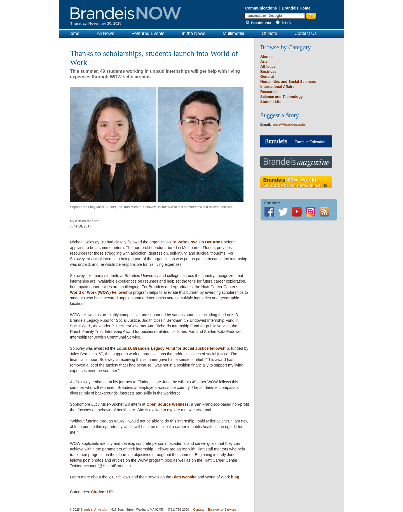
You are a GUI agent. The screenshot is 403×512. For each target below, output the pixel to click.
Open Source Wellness (167, 404)
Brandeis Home (296, 8)
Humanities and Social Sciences (288, 81)
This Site (287, 23)
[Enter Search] (274, 16)
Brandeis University (94, 509)
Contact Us (305, 33)
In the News (193, 33)
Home (73, 33)
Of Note (269, 33)
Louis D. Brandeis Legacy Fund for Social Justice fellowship (173, 348)
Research (268, 92)
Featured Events (148, 33)
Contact (198, 509)
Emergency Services (222, 509)
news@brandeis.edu (288, 124)
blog (235, 477)
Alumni (266, 56)
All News (105, 33)
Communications (261, 8)
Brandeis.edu (262, 23)
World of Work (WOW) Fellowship (101, 292)
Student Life (102, 492)
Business (268, 71)
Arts (264, 61)
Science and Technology (281, 97)
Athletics (268, 66)
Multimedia (233, 33)
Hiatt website (184, 477)
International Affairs (277, 86)
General (267, 76)
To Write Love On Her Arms (197, 242)
